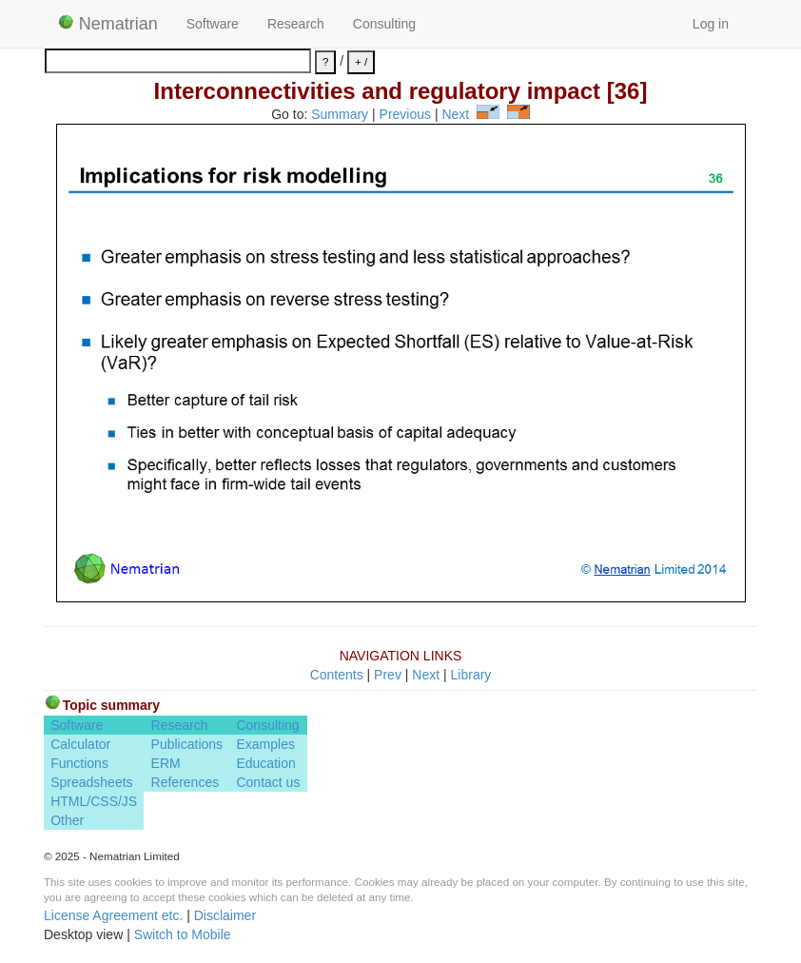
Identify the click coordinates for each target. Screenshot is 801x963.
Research (295, 23)
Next (455, 114)
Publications (187, 744)
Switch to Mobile (182, 934)
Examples (265, 744)
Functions (79, 763)
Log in (711, 23)
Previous (405, 114)
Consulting (384, 23)
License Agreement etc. (113, 915)
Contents (336, 674)
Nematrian (108, 23)
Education (265, 763)
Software (212, 23)
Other (67, 820)
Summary (339, 114)
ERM (166, 763)
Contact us (268, 782)
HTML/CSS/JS (93, 801)
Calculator (80, 744)
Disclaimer (225, 915)
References (185, 782)
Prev (387, 674)
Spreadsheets (91, 782)
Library (471, 674)
